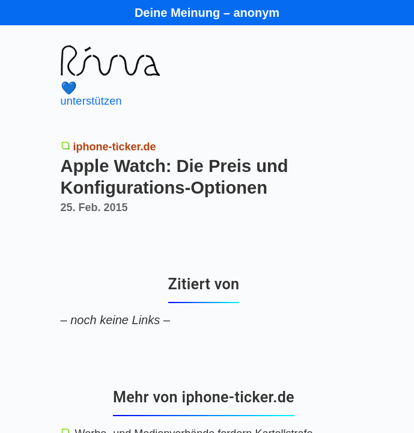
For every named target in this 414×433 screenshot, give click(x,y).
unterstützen (189, 94)
